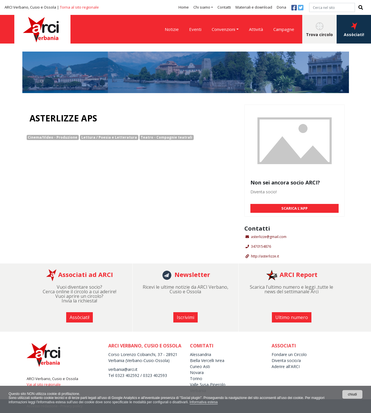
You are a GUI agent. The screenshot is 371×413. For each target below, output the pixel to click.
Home (183, 7)
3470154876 (261, 246)
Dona (281, 7)
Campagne (283, 29)
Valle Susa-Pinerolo (207, 384)
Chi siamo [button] (201, 7)
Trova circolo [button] (319, 29)
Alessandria (200, 354)
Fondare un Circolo (289, 354)
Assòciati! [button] (354, 29)
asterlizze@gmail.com (268, 236)
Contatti (224, 7)
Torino (196, 378)
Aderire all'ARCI (286, 366)
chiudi (352, 394)
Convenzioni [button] (223, 29)
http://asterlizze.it (265, 256)
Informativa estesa (204, 402)
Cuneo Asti (200, 366)
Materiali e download (253, 7)
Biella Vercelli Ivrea (207, 360)
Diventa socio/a (286, 360)
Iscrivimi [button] (185, 317)
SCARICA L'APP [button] (294, 208)
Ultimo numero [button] (291, 317)
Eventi (195, 29)
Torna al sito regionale (79, 7)
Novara (197, 372)
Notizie (172, 29)
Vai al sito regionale (44, 384)
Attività (256, 29)
